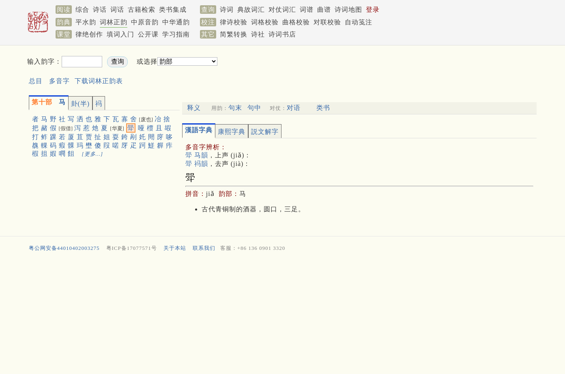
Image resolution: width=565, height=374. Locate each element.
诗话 (100, 9)
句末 (235, 107)
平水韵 (85, 22)
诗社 (258, 34)
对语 (294, 107)
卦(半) (80, 103)
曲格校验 (296, 22)
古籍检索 (141, 9)
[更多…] (92, 154)
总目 (36, 80)
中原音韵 (145, 22)
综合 (82, 9)
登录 (373, 9)
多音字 (59, 80)
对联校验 (327, 22)
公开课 (148, 34)
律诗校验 (233, 22)
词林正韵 (113, 22)
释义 (194, 107)
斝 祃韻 (196, 163)
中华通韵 (176, 22)
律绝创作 (89, 34)
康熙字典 (231, 131)
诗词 (227, 9)
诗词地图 (348, 9)
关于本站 (174, 248)
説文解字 (265, 131)
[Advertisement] (358, 68)
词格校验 (265, 22)
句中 (254, 107)
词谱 (307, 9)
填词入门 (120, 34)
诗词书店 (282, 34)
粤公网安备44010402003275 (64, 248)
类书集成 (173, 9)
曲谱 (324, 9)
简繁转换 (233, 34)
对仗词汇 (282, 9)
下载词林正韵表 (99, 80)
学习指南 (176, 34)
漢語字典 (199, 130)
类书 (323, 107)
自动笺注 (358, 22)
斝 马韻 (196, 155)
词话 (117, 9)
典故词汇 (251, 9)
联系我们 (204, 248)
